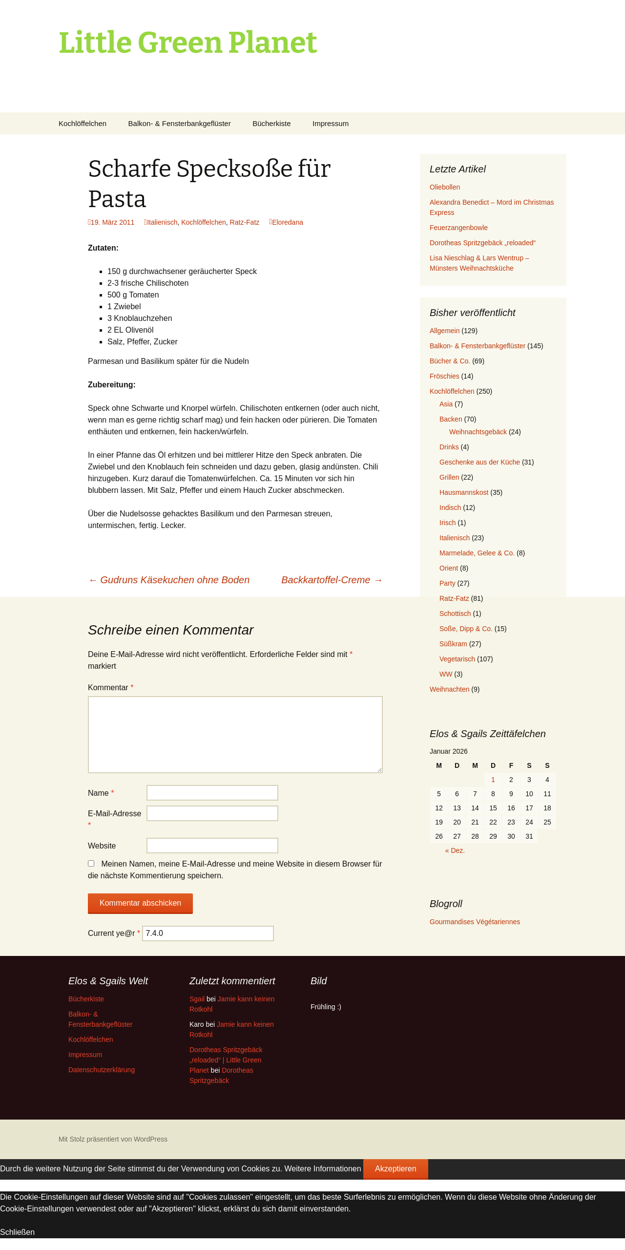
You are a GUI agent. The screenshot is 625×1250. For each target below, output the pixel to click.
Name (101, 793)
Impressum (330, 123)
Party (447, 583)
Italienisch (162, 222)
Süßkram (453, 644)
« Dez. (455, 850)
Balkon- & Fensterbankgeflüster (179, 123)
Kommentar (110, 687)
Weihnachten (449, 689)
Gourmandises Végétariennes (475, 922)
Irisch (447, 523)
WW (445, 674)
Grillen (449, 477)
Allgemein (444, 331)
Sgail (197, 999)
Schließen (17, 1232)
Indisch (450, 507)
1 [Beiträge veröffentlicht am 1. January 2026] (493, 780)
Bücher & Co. (450, 361)
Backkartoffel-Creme (332, 579)
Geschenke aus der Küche (479, 462)
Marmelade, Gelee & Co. (477, 553)
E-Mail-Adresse (114, 819)
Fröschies (444, 376)
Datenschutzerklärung (101, 1070)
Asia (446, 404)
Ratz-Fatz (245, 222)
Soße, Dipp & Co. (466, 629)
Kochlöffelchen (82, 123)
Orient (448, 568)
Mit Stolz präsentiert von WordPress (113, 1139)
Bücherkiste (271, 123)
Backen (450, 419)
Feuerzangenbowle (459, 228)
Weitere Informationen (323, 1169)
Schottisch (455, 613)
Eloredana (287, 222)
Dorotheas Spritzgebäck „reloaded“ (483, 243)
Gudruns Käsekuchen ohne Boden (169, 579)
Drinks (449, 447)
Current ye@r (114, 933)
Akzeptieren (396, 1169)
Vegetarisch (457, 659)
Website (102, 846)
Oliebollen (445, 187)
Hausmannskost (463, 492)
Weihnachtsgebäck (478, 432)
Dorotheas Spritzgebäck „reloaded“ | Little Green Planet (225, 1060)
